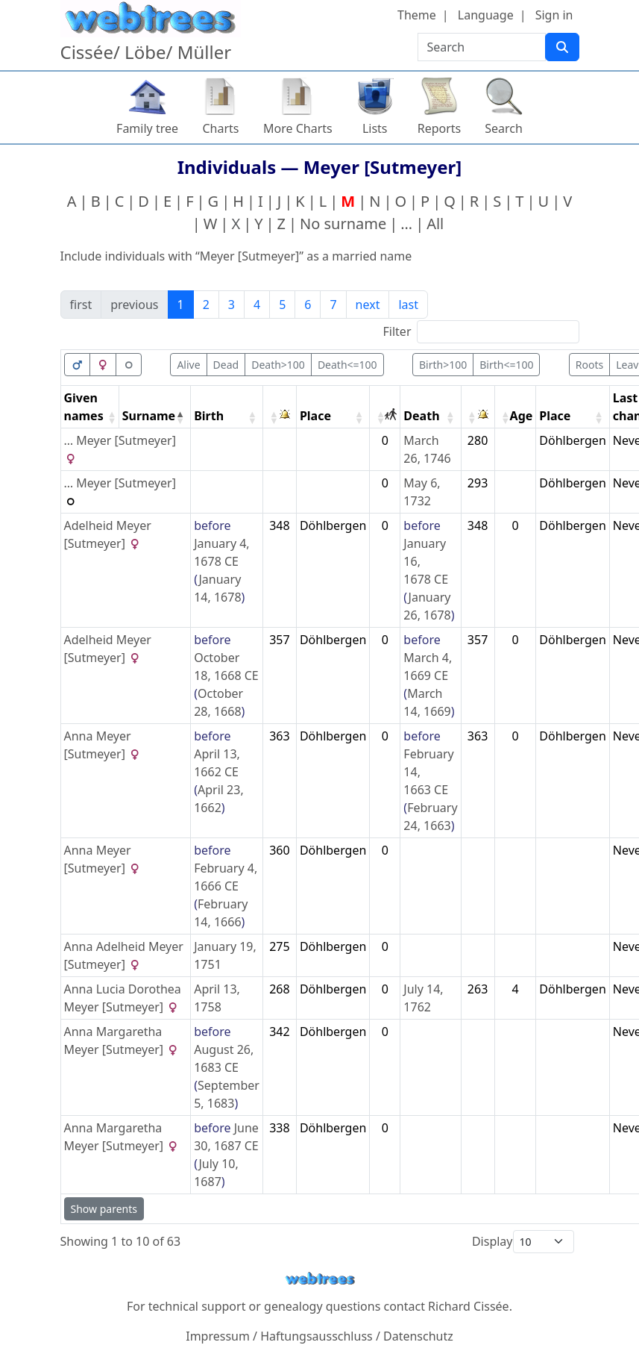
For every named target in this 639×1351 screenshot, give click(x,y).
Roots (589, 365)
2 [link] (206, 304)
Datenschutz (418, 1336)
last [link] (408, 304)
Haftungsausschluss (316, 1336)
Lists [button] (375, 128)
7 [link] (333, 304)
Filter (397, 331)
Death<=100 (347, 365)
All (435, 223)
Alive (188, 365)
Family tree (147, 128)
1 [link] (180, 304)
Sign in (554, 15)
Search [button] (504, 128)
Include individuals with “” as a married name (236, 256)
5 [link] (282, 304)
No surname (343, 223)
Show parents (104, 1209)
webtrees (320, 1279)
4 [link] (257, 304)
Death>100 (278, 365)
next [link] (368, 304)
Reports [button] (440, 128)
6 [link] (307, 304)
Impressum (218, 1336)
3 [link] (231, 304)
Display (492, 1241)
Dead (226, 365)
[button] (110, 417)
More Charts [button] (298, 128)
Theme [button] (416, 15)
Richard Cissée (468, 1306)
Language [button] (486, 15)
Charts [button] (221, 128)
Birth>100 (443, 365)
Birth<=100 (506, 365)
